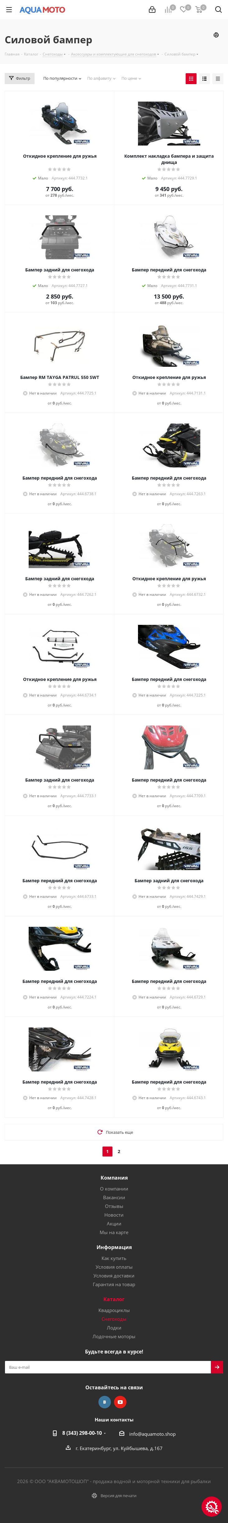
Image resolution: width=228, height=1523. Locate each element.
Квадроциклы (114, 1310)
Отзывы (114, 1206)
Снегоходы (114, 1319)
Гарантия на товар (114, 1284)
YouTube (120, 1402)
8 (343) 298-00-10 (82, 1433)
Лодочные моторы (114, 1336)
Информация (114, 1247)
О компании (114, 1188)
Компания (114, 1177)
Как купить (114, 1258)
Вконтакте (104, 1402)
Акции (114, 1223)
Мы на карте (114, 1232)
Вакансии (114, 1197)
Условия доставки (114, 1275)
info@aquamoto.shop (152, 1434)
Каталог (114, 1299)
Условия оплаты (114, 1267)
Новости (114, 1215)
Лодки (114, 1327)
